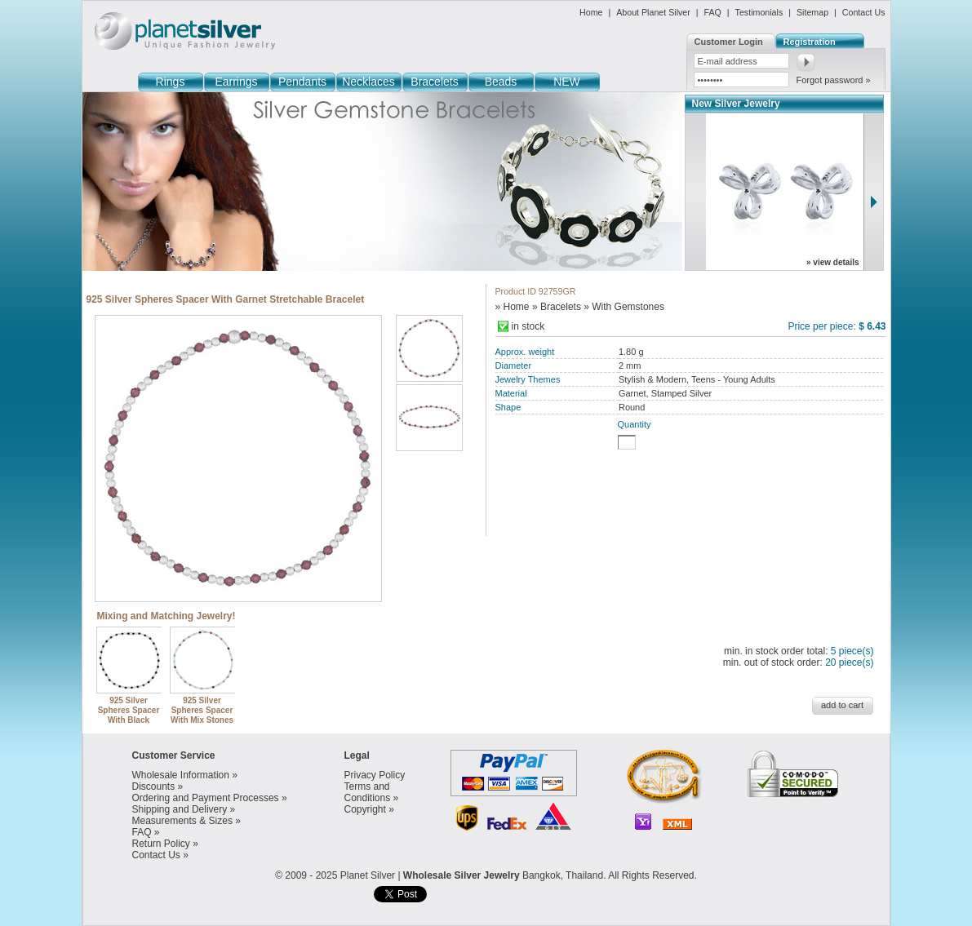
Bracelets (434, 81)
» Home (512, 306)
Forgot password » (834, 80)
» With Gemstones (624, 306)
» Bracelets (556, 306)
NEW (566, 81)
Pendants (302, 81)
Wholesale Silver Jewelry (461, 875)
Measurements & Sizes (182, 820)
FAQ (712, 12)
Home (590, 12)
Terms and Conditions (367, 792)
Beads (501, 81)
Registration (809, 42)
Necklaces (368, 81)
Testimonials (759, 12)
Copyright (365, 809)
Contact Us (863, 12)
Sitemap (812, 12)
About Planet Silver (653, 12)
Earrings (236, 81)
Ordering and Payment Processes (205, 798)
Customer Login (729, 42)
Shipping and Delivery (180, 809)
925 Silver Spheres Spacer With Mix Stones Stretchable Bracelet (203, 715)
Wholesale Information (180, 775)
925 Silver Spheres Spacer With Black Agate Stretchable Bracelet (129, 720)
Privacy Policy (375, 775)
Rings (170, 81)
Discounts (153, 786)
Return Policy (161, 843)
